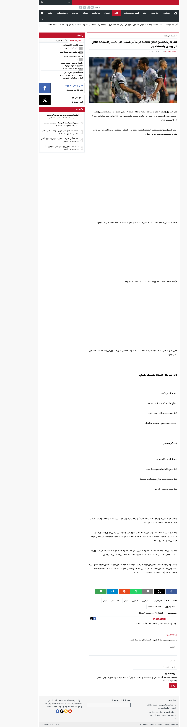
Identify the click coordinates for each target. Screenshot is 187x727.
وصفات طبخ (47, 13)
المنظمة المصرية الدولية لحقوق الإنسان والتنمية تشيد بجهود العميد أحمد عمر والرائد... (146, 715)
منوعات (59, 13)
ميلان (89, 600)
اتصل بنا (127, 724)
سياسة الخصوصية (138, 724)
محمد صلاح (99, 600)
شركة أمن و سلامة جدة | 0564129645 (49, 25)
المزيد (35, 13)
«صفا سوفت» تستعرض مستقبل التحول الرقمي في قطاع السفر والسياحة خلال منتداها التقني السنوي (107, 25)
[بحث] (26, 2)
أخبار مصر (139, 13)
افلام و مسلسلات (115, 13)
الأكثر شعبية (46, 40)
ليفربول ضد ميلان (115, 600)
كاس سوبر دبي (142, 600)
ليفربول (129, 600)
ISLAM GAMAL (155, 52)
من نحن (149, 724)
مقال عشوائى (26, 13)
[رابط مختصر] (136, 613)
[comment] (117, 650)
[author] (139, 660)
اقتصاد (91, 13)
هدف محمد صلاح (139, 607)
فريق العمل (157, 724)
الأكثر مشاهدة (60, 41)
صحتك (69, 13)
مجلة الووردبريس (31, 724)
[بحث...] (42, 2)
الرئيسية (160, 13)
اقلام (129, 13)
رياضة (101, 13)
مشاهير (151, 13)
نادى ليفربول (154, 607)
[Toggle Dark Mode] (26, 19)
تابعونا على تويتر (62, 102)
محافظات (80, 13)
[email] (139, 667)
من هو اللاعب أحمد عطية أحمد (56, 52)
